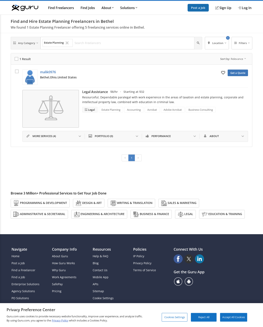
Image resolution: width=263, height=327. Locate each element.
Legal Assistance (95, 92)
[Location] (217, 43)
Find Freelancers (61, 8)
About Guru (60, 256)
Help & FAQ (100, 256)
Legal (91, 110)
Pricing (56, 291)
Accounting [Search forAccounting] (134, 110)
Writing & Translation (131, 203)
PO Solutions (20, 298)
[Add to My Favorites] (223, 72)
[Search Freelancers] (133, 43)
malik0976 (48, 72)
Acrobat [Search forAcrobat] (152, 110)
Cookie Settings (103, 298)
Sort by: (233, 59)
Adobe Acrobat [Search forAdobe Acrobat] (173, 110)
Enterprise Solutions (25, 284)
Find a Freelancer (23, 270)
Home (16, 256)
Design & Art (89, 203)
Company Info (64, 249)
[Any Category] (26, 43)
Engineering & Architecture (99, 214)
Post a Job (198, 8)
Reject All (203, 319)
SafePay (57, 284)
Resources (102, 249)
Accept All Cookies (233, 319)
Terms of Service (144, 270)
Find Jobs (88, 8)
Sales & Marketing (178, 203)
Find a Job (18, 277)
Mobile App (100, 277)
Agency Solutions (23, 291)
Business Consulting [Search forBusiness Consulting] (200, 110)
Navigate (19, 249)
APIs (95, 284)
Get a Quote (237, 73)
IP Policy (138, 256)
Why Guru (59, 270)
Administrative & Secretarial (39, 214)
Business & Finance (151, 214)
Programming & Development (40, 203)
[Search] (198, 43)
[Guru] (25, 8)
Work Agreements (64, 277)
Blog (96, 263)
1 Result (25, 59)
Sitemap (98, 291)
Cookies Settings (174, 319)
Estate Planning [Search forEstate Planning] (111, 110)
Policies (139, 249)
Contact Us (100, 270)
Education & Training (222, 214)
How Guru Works (63, 263)
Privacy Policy (142, 263)
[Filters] (242, 43)
